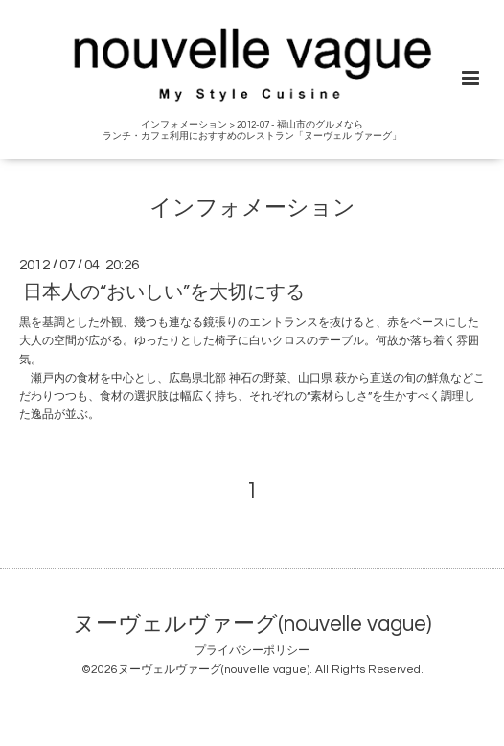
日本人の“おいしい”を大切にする (164, 292)
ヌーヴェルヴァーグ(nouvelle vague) (252, 624)
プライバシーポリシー (252, 650)
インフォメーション (252, 208)
